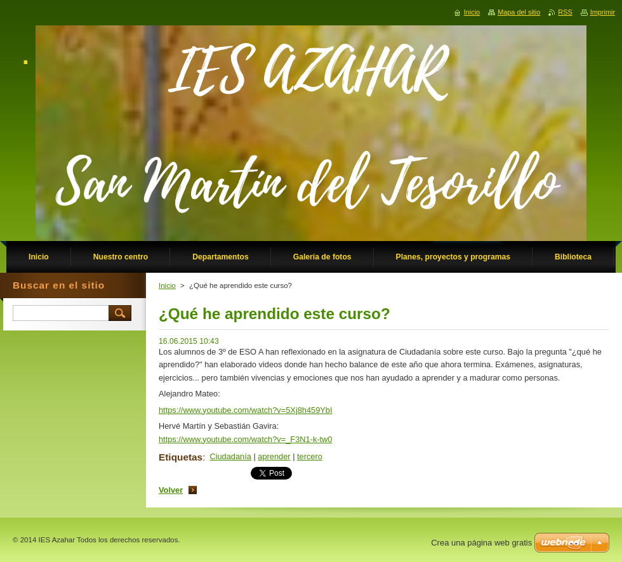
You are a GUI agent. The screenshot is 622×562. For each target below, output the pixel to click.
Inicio (167, 285)
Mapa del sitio (519, 12)
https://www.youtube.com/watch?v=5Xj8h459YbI (246, 410)
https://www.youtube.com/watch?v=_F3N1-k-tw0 (245, 439)
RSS (565, 12)
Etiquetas (180, 457)
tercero (309, 456)
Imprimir (602, 12)
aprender (274, 456)
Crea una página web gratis (481, 542)
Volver (171, 490)
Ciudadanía (230, 456)
